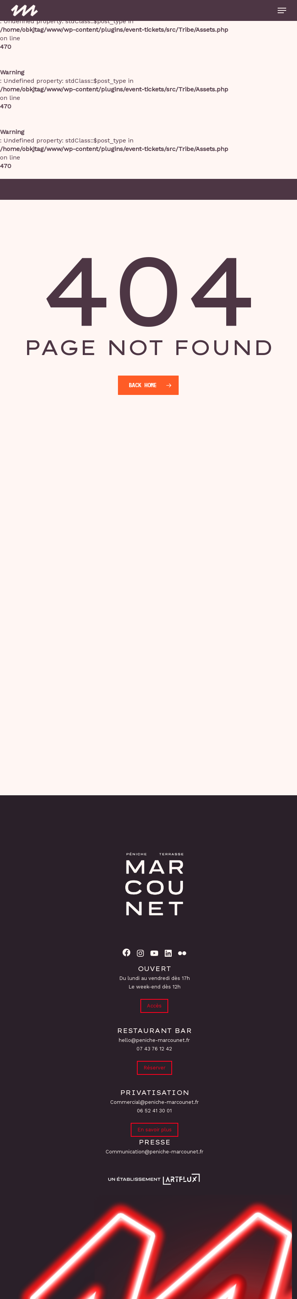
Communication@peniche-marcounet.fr (154, 1152)
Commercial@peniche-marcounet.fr (154, 1102)
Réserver (154, 1068)
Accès (154, 1006)
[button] (282, 10)
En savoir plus (154, 1130)
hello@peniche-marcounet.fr (154, 1040)
